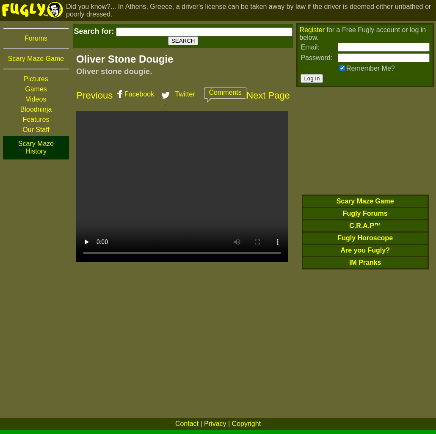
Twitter (185, 94)
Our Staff (36, 129)
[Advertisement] (36, 287)
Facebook (139, 94)
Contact (187, 423)
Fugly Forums (365, 213)
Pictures (36, 78)
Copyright (246, 423)
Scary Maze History (36, 147)
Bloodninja (36, 109)
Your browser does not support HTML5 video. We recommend (182, 186)
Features (35, 119)
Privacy (215, 423)
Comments (225, 92)
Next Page (268, 95)
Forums (36, 38)
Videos (36, 99)
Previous (95, 95)
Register (312, 29)
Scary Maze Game (36, 58)
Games (36, 89)
